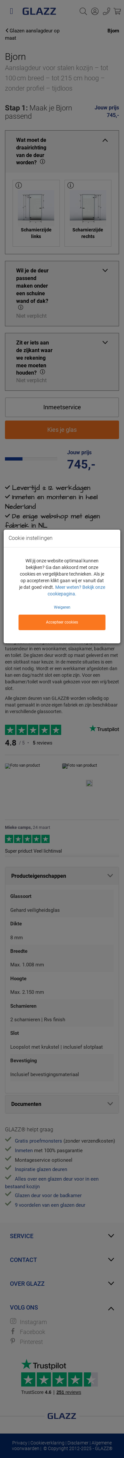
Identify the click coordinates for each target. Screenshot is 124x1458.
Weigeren (62, 607)
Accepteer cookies (62, 622)
